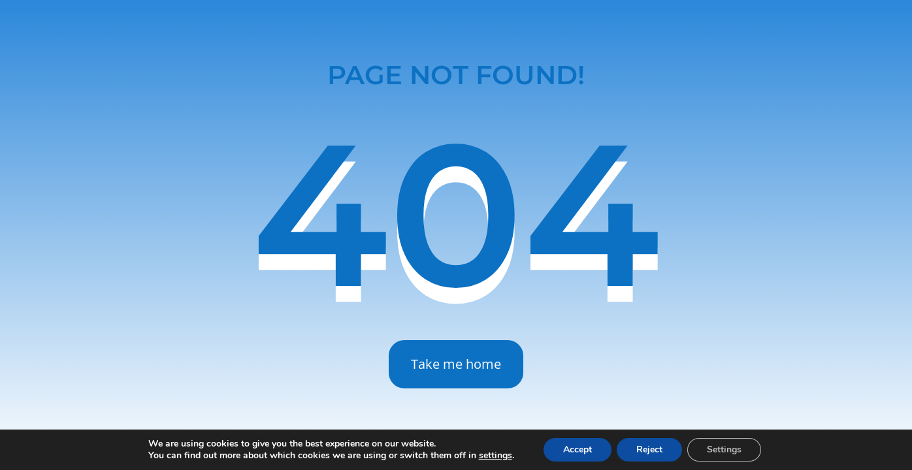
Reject (649, 449)
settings (495, 456)
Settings (724, 449)
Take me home (456, 364)
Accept (577, 449)
